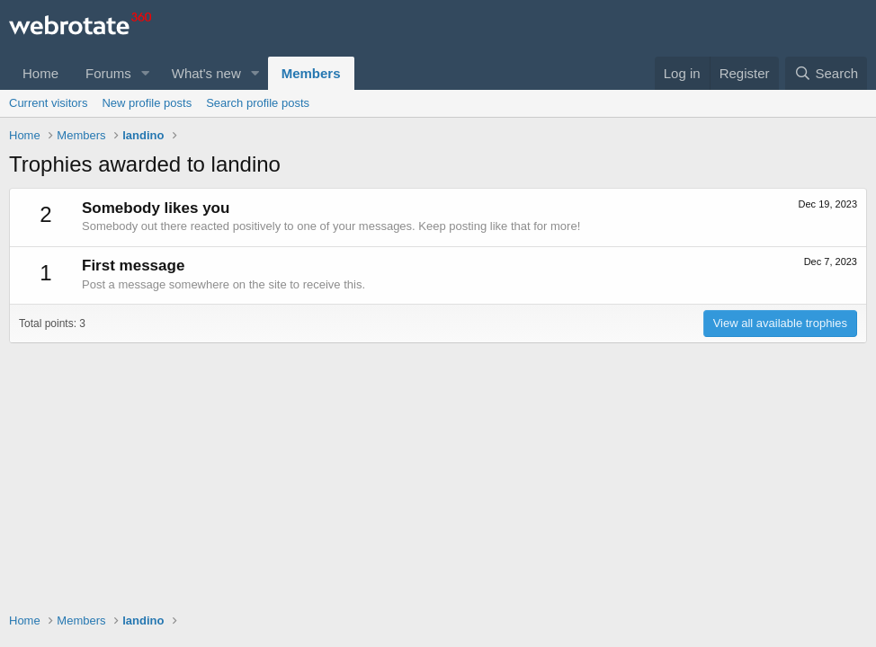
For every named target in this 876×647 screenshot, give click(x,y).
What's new (206, 73)
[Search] (826, 73)
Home (40, 73)
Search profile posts (257, 103)
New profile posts (147, 103)
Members (311, 73)
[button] (145, 73)
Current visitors (48, 103)
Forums (108, 73)
